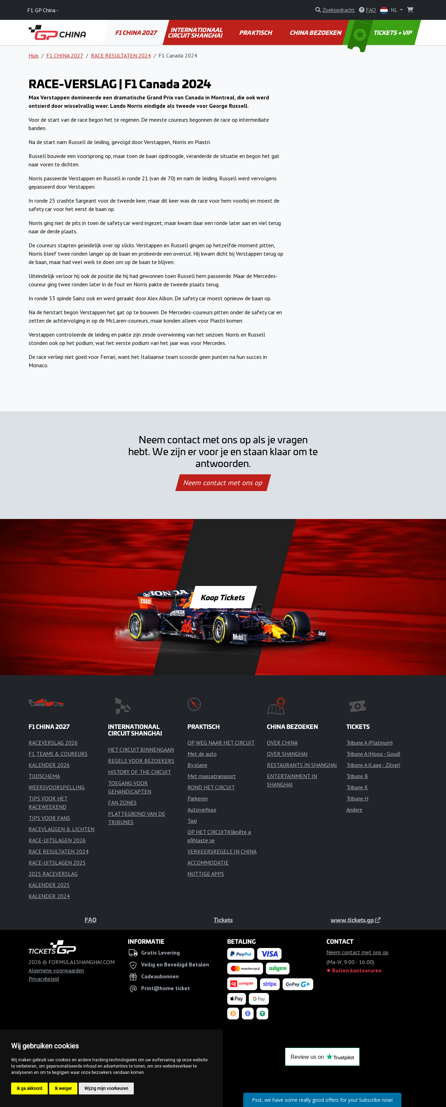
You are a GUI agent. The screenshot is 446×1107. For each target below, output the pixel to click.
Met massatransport (211, 776)
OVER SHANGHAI (287, 753)
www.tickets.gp (355, 920)
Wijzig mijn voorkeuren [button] (106, 1088)
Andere (354, 809)
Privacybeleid (44, 978)
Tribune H (357, 798)
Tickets (223, 920)
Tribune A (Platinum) (369, 742)
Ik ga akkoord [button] (29, 1088)
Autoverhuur (201, 809)
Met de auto (202, 753)
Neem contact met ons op (223, 482)
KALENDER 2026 (49, 764)
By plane (197, 764)
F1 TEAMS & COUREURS (58, 753)
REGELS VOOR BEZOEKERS (141, 760)
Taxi (192, 820)
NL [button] (389, 10)
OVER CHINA (282, 742)
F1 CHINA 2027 (136, 32)
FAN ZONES (122, 802)
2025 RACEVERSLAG (53, 873)
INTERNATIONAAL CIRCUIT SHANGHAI (195, 32)
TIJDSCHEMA (44, 776)
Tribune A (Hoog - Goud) (373, 753)
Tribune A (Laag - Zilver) (373, 764)
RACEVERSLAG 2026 (53, 742)
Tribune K (357, 787)
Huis (34, 55)
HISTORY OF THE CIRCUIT (139, 771)
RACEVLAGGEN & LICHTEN (61, 829)
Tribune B (357, 776)
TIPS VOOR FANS (49, 817)
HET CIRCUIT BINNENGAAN (141, 749)
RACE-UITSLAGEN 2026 (57, 840)
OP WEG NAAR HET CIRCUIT (221, 742)
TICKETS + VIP (380, 32)
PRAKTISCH (256, 32)
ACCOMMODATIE (208, 862)
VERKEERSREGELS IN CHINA (221, 851)
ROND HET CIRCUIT (211, 787)
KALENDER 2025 (49, 884)
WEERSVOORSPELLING (57, 787)
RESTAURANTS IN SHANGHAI (302, 764)
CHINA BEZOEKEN (316, 32)
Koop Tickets (223, 597)
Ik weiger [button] (63, 1088)
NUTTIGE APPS (205, 873)
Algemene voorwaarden (56, 970)
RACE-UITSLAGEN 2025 (57, 862)
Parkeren (197, 798)
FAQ (91, 920)
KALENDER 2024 (49, 896)
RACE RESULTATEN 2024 (121, 55)
